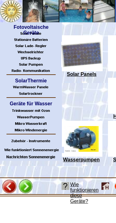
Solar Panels (82, 74)
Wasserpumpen (81, 159)
